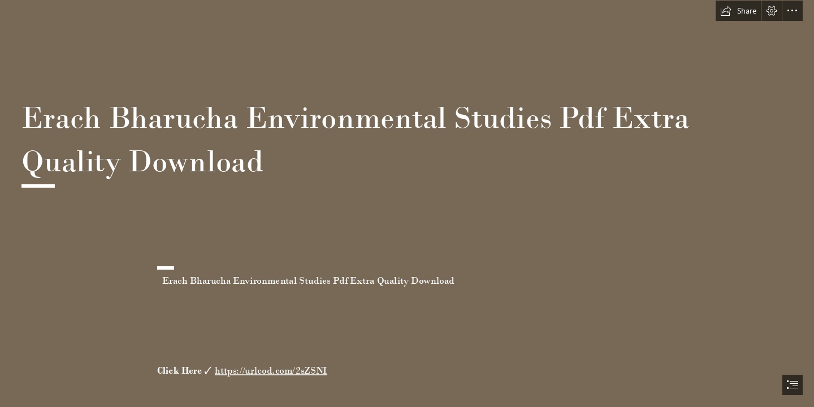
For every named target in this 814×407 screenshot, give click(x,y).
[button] (738, 11)
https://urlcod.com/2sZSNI (271, 370)
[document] (407, 203)
